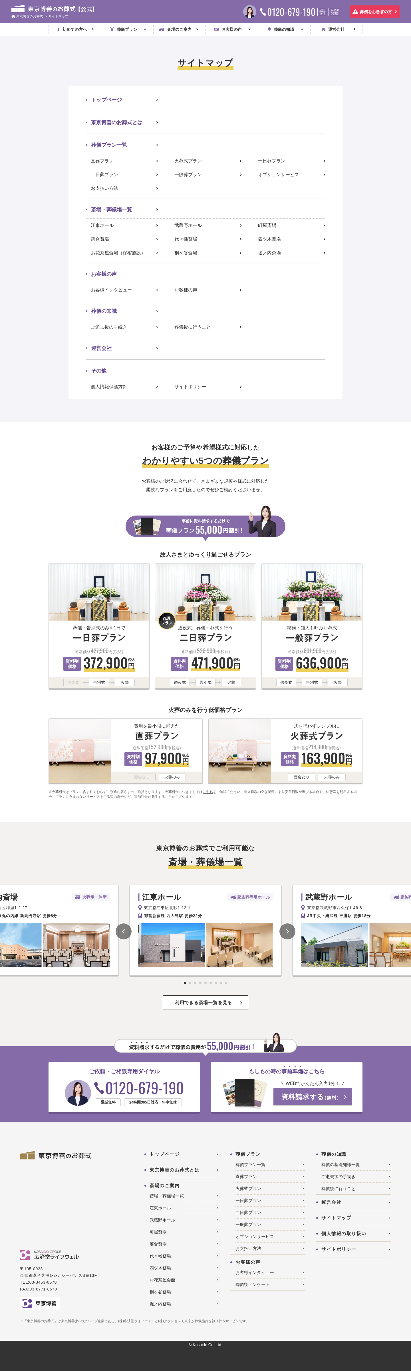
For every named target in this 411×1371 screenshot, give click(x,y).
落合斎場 (100, 239)
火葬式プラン (188, 160)
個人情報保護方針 (109, 386)
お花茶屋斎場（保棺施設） (118, 252)
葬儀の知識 (104, 311)
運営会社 (101, 348)
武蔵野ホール (188, 225)
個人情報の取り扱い (343, 1233)
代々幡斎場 (185, 239)
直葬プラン (102, 160)
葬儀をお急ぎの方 (376, 11)
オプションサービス (278, 174)
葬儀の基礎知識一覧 (340, 1164)
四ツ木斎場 (269, 239)
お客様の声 (185, 289)
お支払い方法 (104, 188)
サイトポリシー (190, 386)
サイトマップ (336, 1217)
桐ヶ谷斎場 (185, 252)
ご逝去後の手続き (109, 327)
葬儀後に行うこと (192, 327)
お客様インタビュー (111, 289)
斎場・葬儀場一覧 (111, 209)
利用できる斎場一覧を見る (203, 1002)
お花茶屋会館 (162, 1279)
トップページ (106, 100)
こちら (208, 792)
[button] (124, 931)
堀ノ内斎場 (269, 252)
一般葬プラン (188, 174)
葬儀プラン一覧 (109, 145)
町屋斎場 (267, 225)
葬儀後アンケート (252, 1284)
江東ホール (102, 225)
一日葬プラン (271, 160)
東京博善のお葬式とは (116, 122)
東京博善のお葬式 (29, 16)
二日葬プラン (104, 174)
